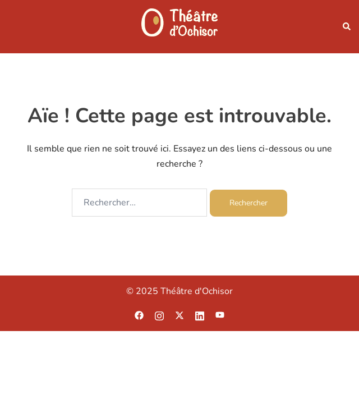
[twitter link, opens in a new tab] (179, 315)
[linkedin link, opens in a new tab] (199, 315)
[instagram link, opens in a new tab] (159, 315)
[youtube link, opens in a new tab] (219, 315)
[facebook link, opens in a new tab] (139, 315)
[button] (346, 26)
